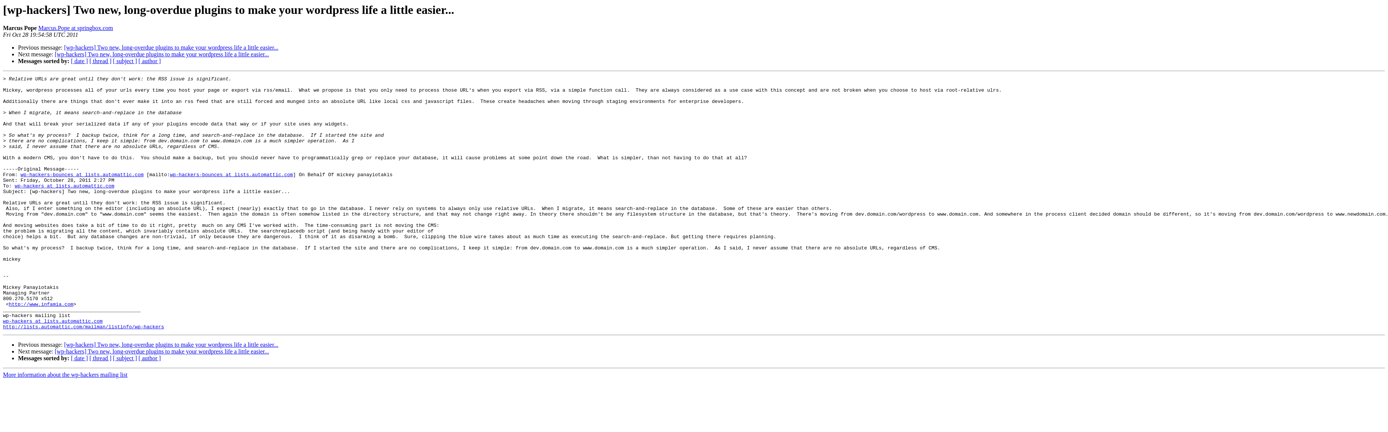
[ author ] (150, 61)
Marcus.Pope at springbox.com (75, 28)
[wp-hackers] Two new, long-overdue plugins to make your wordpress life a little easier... (171, 47)
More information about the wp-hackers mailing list (65, 425)
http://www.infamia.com (41, 350)
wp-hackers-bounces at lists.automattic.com (82, 194)
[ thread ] (100, 61)
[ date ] (79, 61)
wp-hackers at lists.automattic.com (64, 208)
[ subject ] (125, 61)
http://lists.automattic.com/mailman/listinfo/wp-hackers (83, 377)
